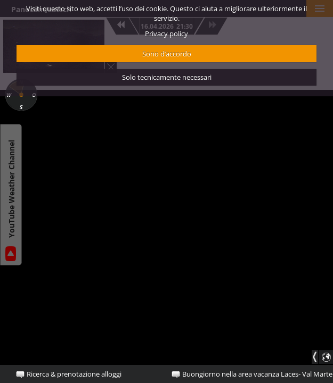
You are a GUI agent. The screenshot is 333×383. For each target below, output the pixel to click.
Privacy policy (166, 33)
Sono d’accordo (166, 54)
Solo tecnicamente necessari (167, 77)
